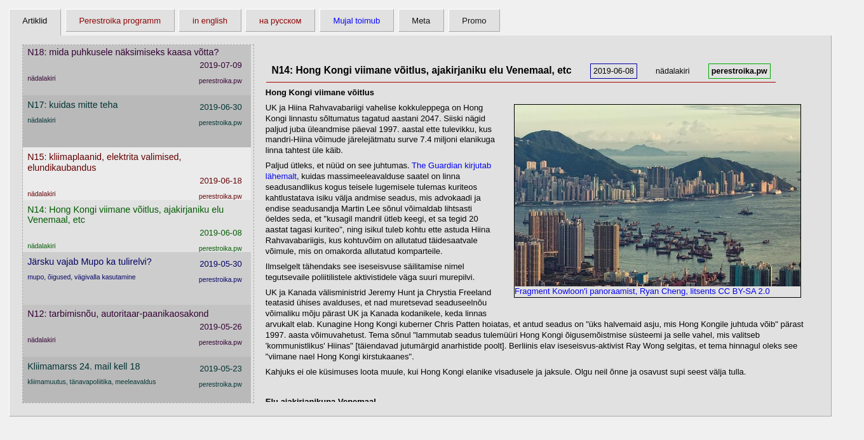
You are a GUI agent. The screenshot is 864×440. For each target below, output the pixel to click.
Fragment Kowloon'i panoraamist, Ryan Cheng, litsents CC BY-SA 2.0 (657, 287)
